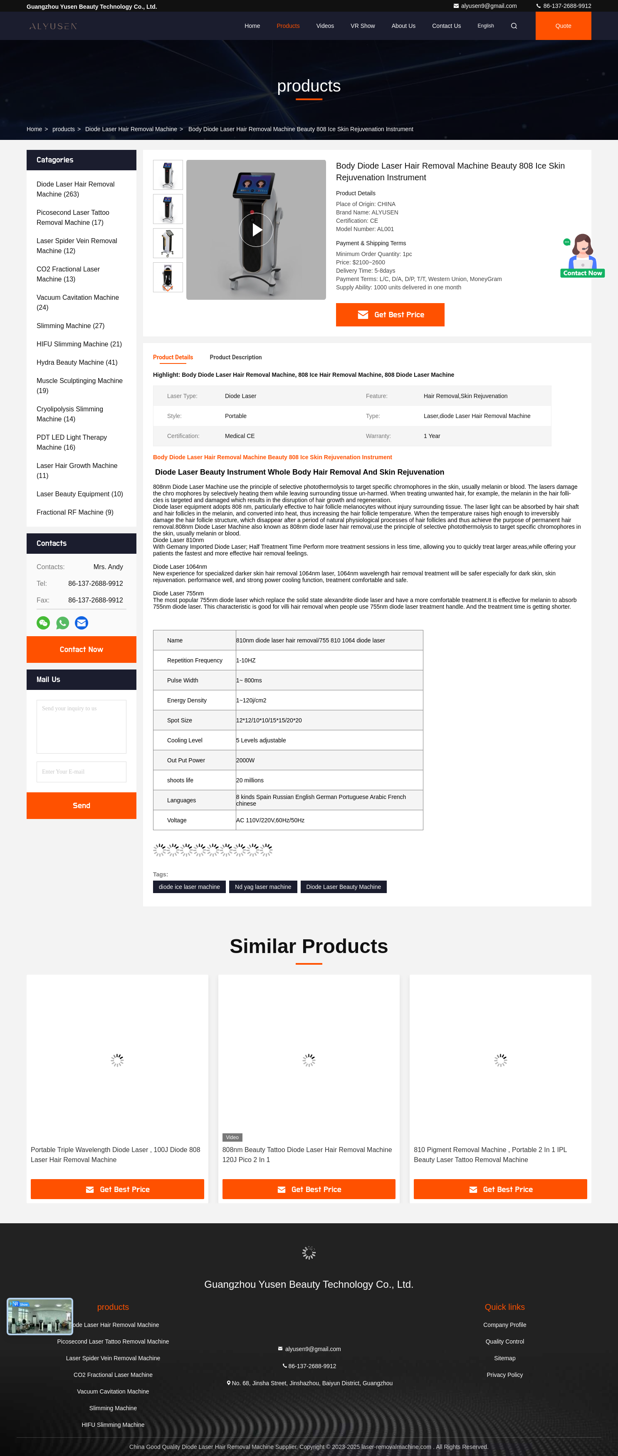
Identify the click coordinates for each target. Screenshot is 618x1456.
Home (252, 25)
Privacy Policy (505, 1374)
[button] (168, 288)
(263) (76, 189)
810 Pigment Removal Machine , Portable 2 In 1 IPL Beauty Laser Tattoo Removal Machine (490, 1154)
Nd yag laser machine (263, 887)
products (63, 129)
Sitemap (504, 1358)
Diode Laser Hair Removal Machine (131, 129)
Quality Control (505, 1341)
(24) (78, 302)
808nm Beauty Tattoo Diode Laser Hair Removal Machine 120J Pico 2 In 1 (307, 1154)
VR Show (363, 25)
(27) (71, 325)
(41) (77, 362)
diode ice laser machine (189, 887)
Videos (325, 25)
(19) (80, 385)
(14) (70, 414)
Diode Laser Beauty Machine (344, 887)
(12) (77, 245)
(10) (80, 494)
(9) (75, 512)
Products (288, 25)
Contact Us (446, 25)
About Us (404, 25)
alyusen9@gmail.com (486, 5)
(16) (72, 442)
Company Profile (505, 1325)
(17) (73, 217)
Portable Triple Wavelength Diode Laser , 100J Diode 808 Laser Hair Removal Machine (115, 1154)
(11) (77, 470)
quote (563, 25)
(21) (79, 344)
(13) (68, 274)
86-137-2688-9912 (563, 5)
